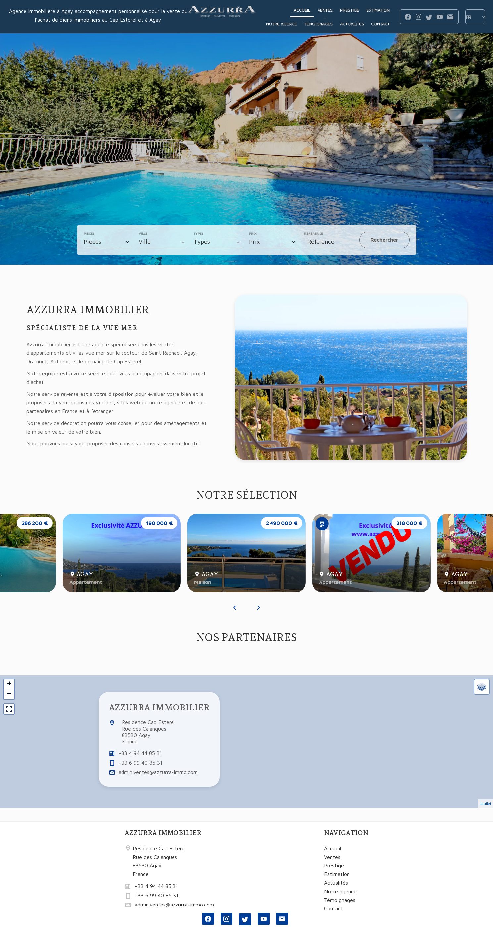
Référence (313, 233)
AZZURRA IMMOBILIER (159, 707)
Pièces (89, 233)
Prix (252, 233)
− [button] (9, 694)
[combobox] (108, 241)
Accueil (222, 16)
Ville (143, 233)
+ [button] (9, 684)
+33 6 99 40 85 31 (140, 763)
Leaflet (485, 803)
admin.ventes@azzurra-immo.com (158, 772)
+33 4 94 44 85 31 (140, 753)
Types (198, 233)
